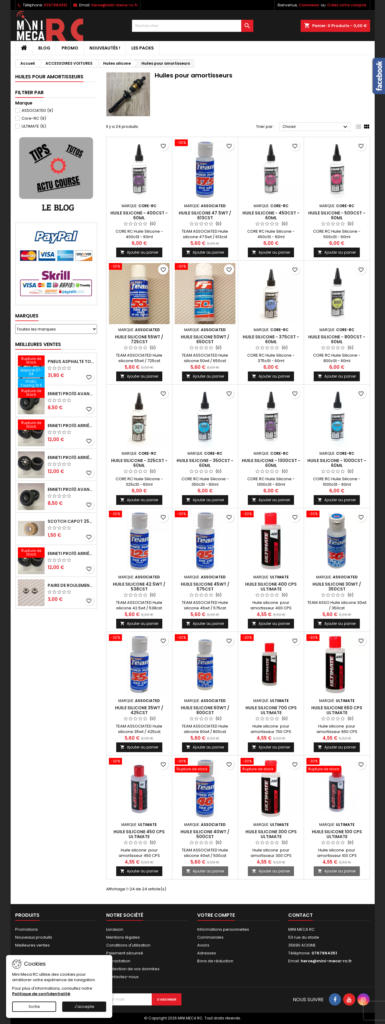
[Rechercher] (192, 26)
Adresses (206, 953)
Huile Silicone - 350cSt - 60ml (205, 462)
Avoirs (203, 945)
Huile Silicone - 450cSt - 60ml (270, 215)
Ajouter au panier (139, 252)
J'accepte (84, 1006)
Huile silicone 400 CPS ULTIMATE (271, 586)
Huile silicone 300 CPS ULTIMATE (271, 834)
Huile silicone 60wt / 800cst (205, 710)
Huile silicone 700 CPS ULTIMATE (271, 710)
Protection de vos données (133, 969)
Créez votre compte (346, 5)
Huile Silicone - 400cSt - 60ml (139, 215)
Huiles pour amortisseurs (49, 76)
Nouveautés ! (104, 48)
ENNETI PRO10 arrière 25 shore (71, 457)
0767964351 (55, 5)
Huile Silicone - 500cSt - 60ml (336, 215)
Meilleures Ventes (38, 344)
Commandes (210, 937)
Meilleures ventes (32, 945)
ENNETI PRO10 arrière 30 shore (71, 425)
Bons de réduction (215, 961)
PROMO (70, 48)
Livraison (114, 929)
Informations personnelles (223, 929)
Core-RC (34, 118)
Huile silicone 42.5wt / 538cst (139, 586)
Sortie (34, 1006)
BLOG (44, 48)
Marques (27, 315)
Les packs (142, 48)
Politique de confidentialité (41, 994)
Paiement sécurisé (124, 953)
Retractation (118, 961)
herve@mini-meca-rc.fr (114, 5)
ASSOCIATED (37, 110)
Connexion (309, 5)
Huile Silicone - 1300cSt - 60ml (271, 462)
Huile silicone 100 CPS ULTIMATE (337, 834)
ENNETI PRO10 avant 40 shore (71, 489)
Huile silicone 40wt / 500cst (205, 834)
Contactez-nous (122, 977)
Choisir (315, 127)
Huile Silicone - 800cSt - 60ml (336, 339)
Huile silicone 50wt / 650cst (205, 339)
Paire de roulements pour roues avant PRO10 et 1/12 (71, 585)
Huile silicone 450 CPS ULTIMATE (139, 834)
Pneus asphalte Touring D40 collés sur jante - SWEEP (71, 361)
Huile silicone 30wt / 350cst (336, 586)
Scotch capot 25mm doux (71, 521)
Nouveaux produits (33, 937)
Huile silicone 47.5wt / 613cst (205, 215)
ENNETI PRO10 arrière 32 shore (71, 553)
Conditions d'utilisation (128, 945)
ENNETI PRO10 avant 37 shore (71, 393)
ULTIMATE (34, 126)
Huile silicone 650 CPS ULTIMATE (336, 710)
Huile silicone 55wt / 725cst (139, 339)
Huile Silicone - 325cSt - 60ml (139, 462)
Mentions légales (123, 937)
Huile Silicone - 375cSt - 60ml (271, 339)
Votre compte (216, 915)
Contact (300, 915)
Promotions (26, 929)
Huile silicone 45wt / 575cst (205, 586)
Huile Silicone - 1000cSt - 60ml (336, 462)
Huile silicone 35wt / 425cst (139, 710)
